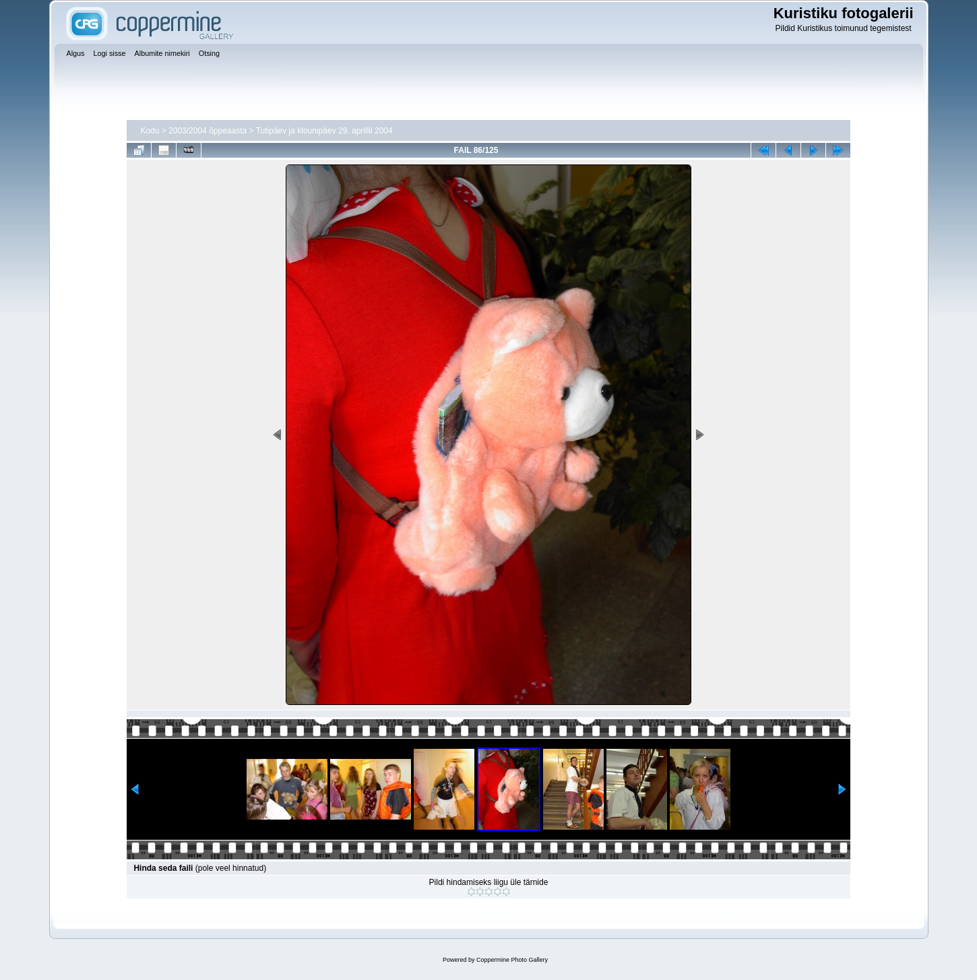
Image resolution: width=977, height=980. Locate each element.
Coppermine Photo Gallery (512, 959)
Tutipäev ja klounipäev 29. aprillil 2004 (324, 130)
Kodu (149, 130)
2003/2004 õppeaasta (207, 130)
